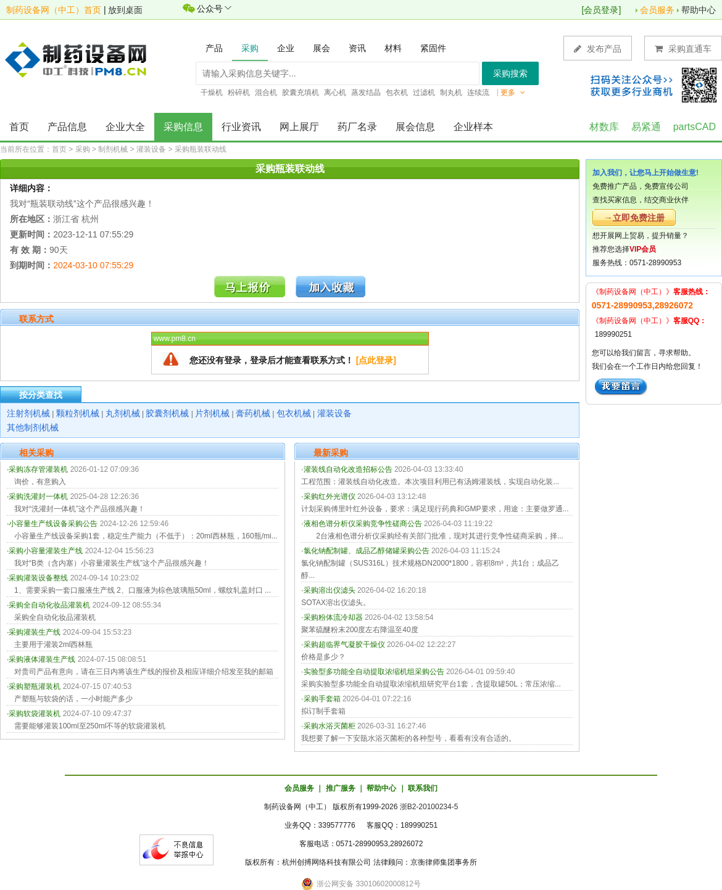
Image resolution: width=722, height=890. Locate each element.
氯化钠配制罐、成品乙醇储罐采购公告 (366, 550)
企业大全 (125, 127)
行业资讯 (241, 127)
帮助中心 (698, 10)
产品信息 (67, 127)
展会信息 (415, 127)
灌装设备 (151, 149)
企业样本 (473, 127)
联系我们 (423, 788)
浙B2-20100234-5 (429, 806)
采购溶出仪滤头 (329, 590)
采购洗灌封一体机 (38, 496)
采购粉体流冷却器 (333, 617)
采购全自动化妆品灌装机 (49, 605)
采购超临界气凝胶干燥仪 (344, 644)
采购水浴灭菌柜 (329, 726)
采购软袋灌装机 (34, 713)
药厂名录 (357, 127)
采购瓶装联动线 (200, 149)
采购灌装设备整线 (38, 578)
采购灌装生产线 (34, 632)
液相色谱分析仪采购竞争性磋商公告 (363, 523)
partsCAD (694, 127)
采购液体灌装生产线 (42, 659)
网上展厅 (299, 127)
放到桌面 (125, 10)
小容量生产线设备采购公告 (53, 523)
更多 (512, 92)
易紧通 (646, 127)
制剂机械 (113, 149)
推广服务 (340, 788)
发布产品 (597, 48)
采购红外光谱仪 (329, 496)
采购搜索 (510, 73)
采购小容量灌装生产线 (46, 550)
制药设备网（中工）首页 (53, 10)
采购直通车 (683, 48)
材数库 (604, 127)
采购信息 (183, 127)
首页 (19, 127)
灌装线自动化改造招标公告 (348, 469)
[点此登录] (376, 360)
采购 (82, 149)
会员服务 (657, 10)
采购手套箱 (322, 698)
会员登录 (601, 10)
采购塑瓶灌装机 (34, 686)
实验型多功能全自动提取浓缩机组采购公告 (374, 671)
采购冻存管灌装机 (38, 469)
